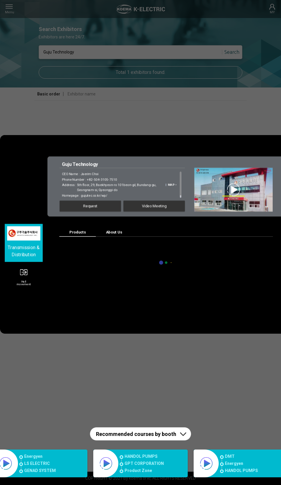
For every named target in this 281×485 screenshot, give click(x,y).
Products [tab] (77, 232)
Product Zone (138, 470)
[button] (24, 275)
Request (90, 206)
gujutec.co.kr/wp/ (94, 195)
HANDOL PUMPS (141, 456)
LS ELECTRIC (37, 463)
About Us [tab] (114, 232)
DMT (230, 456)
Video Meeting (154, 206)
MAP (172, 184)
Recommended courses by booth (136, 434)
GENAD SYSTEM (40, 470)
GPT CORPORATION (144, 463)
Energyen (33, 456)
